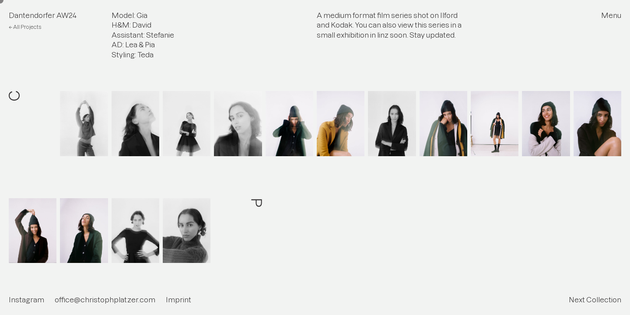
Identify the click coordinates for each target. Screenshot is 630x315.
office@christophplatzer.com (105, 300)
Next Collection (595, 300)
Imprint (178, 300)
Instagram (26, 300)
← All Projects (25, 27)
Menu (611, 15)
